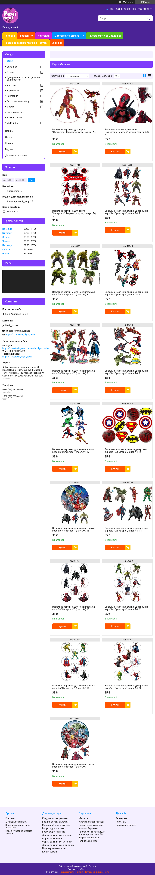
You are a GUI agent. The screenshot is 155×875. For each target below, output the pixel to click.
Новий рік (121, 821)
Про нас (9, 143)
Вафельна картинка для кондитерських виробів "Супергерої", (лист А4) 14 (126, 529)
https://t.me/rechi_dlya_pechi (20, 334)
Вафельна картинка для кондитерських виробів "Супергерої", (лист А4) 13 (73, 608)
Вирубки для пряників (53, 831)
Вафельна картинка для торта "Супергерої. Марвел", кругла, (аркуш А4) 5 (74, 213)
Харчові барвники (88, 828)
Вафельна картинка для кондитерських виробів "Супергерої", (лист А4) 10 (126, 686)
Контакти (44, 35)
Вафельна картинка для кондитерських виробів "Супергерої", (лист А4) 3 (73, 372)
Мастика (83, 818)
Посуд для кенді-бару (18, 101)
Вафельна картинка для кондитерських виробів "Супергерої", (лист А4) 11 (73, 686)
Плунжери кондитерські (54, 848)
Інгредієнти (13, 90)
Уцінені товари (14, 117)
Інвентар (11, 85)
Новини (9, 131)
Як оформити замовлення (105, 35)
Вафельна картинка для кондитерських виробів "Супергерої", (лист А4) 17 (73, 450)
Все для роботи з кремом (55, 821)
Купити (62, 151)
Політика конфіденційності (96, 872)
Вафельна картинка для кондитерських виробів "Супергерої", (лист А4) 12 (126, 608)
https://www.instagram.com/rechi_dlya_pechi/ (25, 348)
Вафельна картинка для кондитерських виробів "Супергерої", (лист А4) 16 (126, 450)
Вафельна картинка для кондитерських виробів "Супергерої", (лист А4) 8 (73, 293)
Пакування (12, 96)
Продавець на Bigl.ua (77, 869)
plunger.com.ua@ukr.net (18, 331)
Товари (24, 35)
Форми (10, 106)
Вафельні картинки (89, 837)
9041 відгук (128, 2)
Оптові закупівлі (15, 112)
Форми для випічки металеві (57, 841)
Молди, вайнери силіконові (56, 825)
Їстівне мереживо (88, 841)
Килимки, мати (50, 851)
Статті (8, 137)
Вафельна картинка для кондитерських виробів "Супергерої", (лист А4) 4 (126, 293)
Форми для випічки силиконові (58, 845)
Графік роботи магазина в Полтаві (26, 42)
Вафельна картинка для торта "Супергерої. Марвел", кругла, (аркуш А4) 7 (74, 132)
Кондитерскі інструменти (55, 818)
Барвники (12, 66)
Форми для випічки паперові (57, 835)
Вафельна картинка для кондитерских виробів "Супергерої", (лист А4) (73, 765)
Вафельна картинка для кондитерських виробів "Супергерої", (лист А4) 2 (126, 372)
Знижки (57, 42)
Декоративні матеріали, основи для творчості (23, 78)
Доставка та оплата (66, 35)
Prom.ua (92, 866)
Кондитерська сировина (91, 825)
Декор (10, 72)
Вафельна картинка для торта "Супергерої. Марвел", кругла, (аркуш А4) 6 (127, 132)
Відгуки (9, 149)
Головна (10, 35)
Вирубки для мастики (53, 828)
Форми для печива (52, 838)
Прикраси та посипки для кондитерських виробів (92, 833)
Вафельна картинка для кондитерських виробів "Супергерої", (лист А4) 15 (73, 529)
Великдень (12, 123)
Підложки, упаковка (126, 825)
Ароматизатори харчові (91, 821)
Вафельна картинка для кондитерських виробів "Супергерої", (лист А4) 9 (126, 212)
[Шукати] (148, 18)
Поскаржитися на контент (71, 872)
